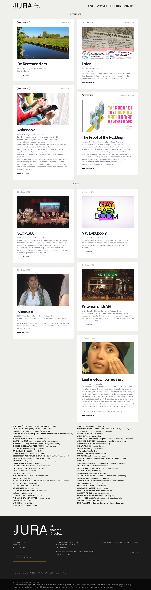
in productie (23, 22)
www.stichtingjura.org (21, 554)
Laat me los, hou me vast (107, 378)
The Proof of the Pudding (107, 133)
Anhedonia (43, 132)
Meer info (134, 552)
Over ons (29, 572)
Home (16, 572)
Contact (62, 572)
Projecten (45, 572)
